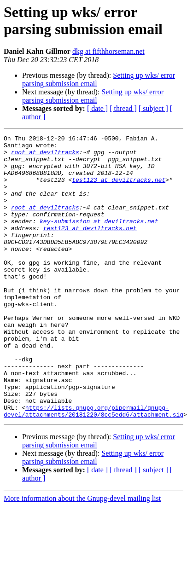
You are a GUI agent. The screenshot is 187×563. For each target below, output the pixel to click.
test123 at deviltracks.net (118, 189)
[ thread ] (123, 108)
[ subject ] (153, 108)
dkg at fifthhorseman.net (108, 51)
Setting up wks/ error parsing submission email (93, 96)
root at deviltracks (45, 156)
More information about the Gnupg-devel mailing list (82, 555)
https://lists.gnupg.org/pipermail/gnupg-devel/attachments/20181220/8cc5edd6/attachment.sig (93, 467)
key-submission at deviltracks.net (99, 239)
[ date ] (97, 108)
